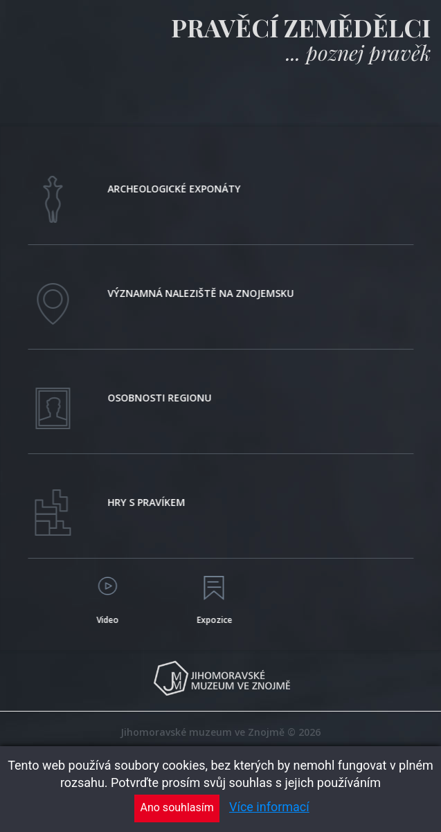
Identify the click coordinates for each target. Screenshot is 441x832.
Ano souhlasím (177, 807)
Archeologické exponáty (176, 188)
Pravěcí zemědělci (301, 27)
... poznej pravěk (358, 52)
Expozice (216, 620)
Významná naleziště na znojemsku (203, 293)
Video (109, 620)
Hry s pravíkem (149, 502)
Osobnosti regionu (162, 397)
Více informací (269, 806)
